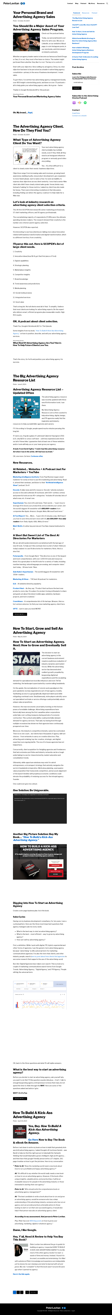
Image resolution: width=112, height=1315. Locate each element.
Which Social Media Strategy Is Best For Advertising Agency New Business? (84, 41)
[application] (40, 809)
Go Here (33, 1139)
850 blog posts (35, 1221)
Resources (85, 13)
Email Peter (76, 113)
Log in (73, 1310)
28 (28, 1292)
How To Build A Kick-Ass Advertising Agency (32, 1115)
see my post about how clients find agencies (48, 956)
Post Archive (78, 67)
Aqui (30, 112)
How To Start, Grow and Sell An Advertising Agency (38, 630)
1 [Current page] (15, 1292)
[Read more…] (21, 614)
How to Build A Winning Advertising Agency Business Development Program (83, 50)
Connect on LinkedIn (79, 116)
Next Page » (33, 1292)
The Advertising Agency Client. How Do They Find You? (38, 128)
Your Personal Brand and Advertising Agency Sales (34, 15)
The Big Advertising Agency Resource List (36, 378)
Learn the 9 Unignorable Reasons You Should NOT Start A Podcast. (84, 78)
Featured (76, 13)
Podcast (94, 13)
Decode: (16, 490)
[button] (107, 3)
